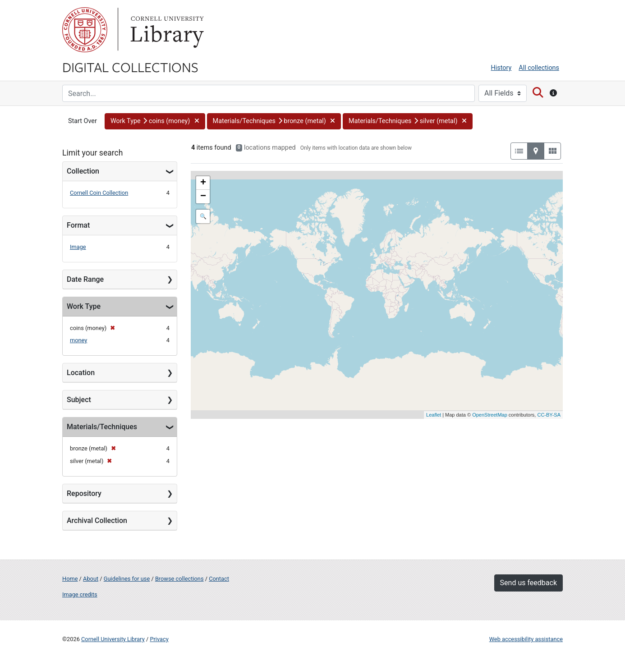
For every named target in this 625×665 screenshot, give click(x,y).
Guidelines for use (127, 578)
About (90, 578)
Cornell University (84, 29)
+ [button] (203, 183)
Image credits (79, 594)
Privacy (159, 639)
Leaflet (433, 414)
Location (81, 372)
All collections (539, 68)
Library (166, 29)
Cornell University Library (113, 639)
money (78, 340)
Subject (79, 399)
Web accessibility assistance (526, 639)
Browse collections (179, 578)
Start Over (82, 121)
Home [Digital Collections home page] (70, 578)
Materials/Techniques (102, 426)
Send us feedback (528, 582)
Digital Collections (130, 67)
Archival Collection (97, 520)
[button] (155, 121)
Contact (219, 578)
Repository (84, 493)
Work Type (84, 306)
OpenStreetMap (489, 414)
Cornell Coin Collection (99, 192)
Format (78, 225)
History (501, 68)
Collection (83, 171)
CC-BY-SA (549, 414)
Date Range (85, 279)
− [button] (203, 196)
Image (78, 246)
